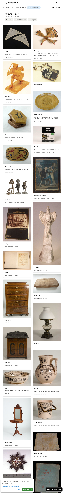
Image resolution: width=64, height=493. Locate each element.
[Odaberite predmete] (56, 7)
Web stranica (20, 20)
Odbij (18, 489)
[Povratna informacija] (54, 489)
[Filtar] (62, 2)
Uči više (9, 20)
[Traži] (57, 2)
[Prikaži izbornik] (2, 2)
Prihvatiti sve (27, 489)
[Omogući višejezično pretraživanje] (53, 7)
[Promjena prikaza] (59, 7)
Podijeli (32, 20)
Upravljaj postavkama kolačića (10, 486)
